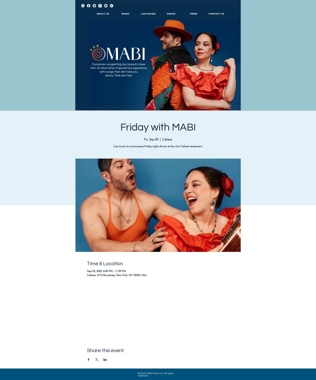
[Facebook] (88, 5)
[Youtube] (106, 5)
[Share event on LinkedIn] (105, 359)
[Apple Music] (100, 5)
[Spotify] (94, 5)
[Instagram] (83, 5)
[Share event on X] (96, 359)
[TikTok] (111, 5)
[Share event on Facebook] (88, 359)
